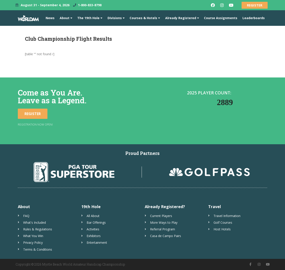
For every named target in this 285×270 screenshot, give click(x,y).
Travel (214, 206)
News (50, 18)
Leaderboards (253, 18)
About (66, 18)
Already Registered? (165, 206)
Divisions (116, 18)
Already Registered (182, 18)
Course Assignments (220, 18)
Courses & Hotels (145, 18)
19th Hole (91, 206)
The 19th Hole (89, 18)
